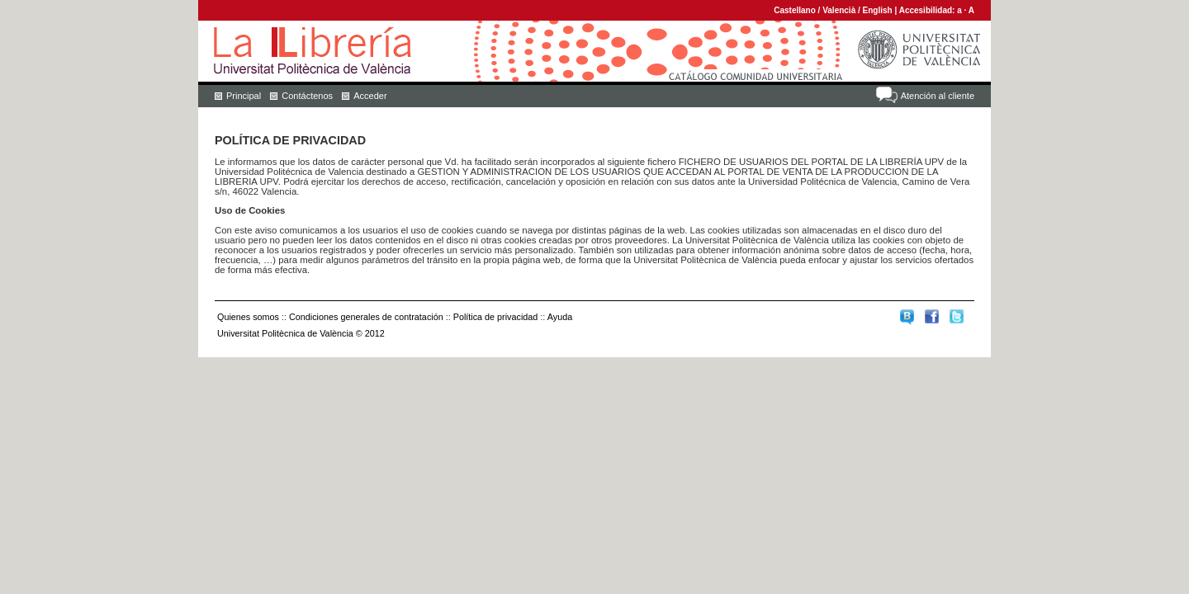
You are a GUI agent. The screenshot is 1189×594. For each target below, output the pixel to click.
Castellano (795, 10)
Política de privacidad (495, 317)
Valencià (838, 10)
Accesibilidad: (928, 10)
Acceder (369, 96)
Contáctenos (307, 96)
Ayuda (559, 317)
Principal (243, 96)
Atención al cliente (937, 96)
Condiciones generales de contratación (366, 317)
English (878, 10)
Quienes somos (248, 317)
